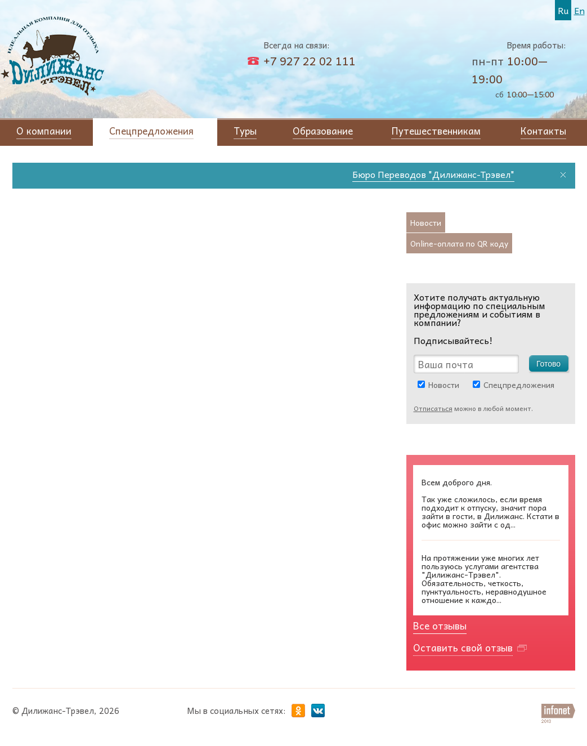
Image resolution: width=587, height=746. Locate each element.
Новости (443, 384)
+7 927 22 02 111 (309, 61)
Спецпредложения (518, 384)
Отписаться (433, 408)
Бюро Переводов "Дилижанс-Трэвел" (436, 174)
